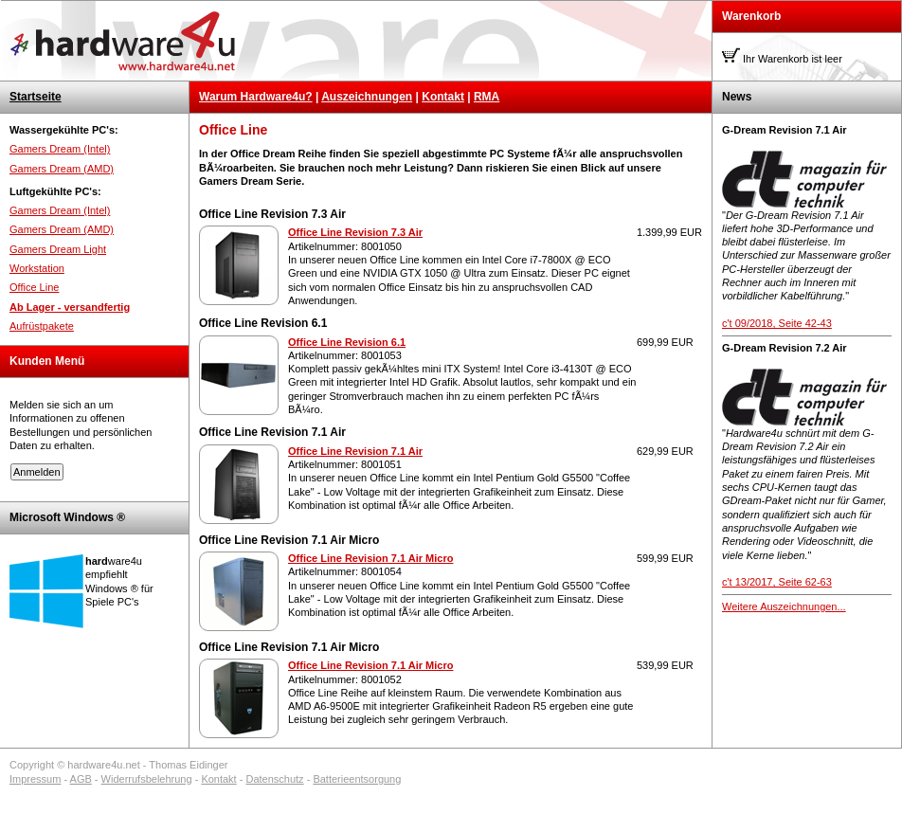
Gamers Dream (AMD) (61, 168)
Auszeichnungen (366, 96)
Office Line (34, 287)
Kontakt (443, 96)
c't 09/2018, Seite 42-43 (777, 323)
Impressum (35, 779)
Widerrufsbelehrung (146, 779)
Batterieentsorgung (357, 779)
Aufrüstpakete (41, 326)
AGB (81, 779)
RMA (486, 96)
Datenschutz (274, 779)
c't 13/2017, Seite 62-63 (777, 582)
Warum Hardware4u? (256, 96)
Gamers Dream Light (57, 249)
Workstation (36, 268)
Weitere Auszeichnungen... (784, 606)
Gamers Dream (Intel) (59, 148)
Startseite (35, 96)
